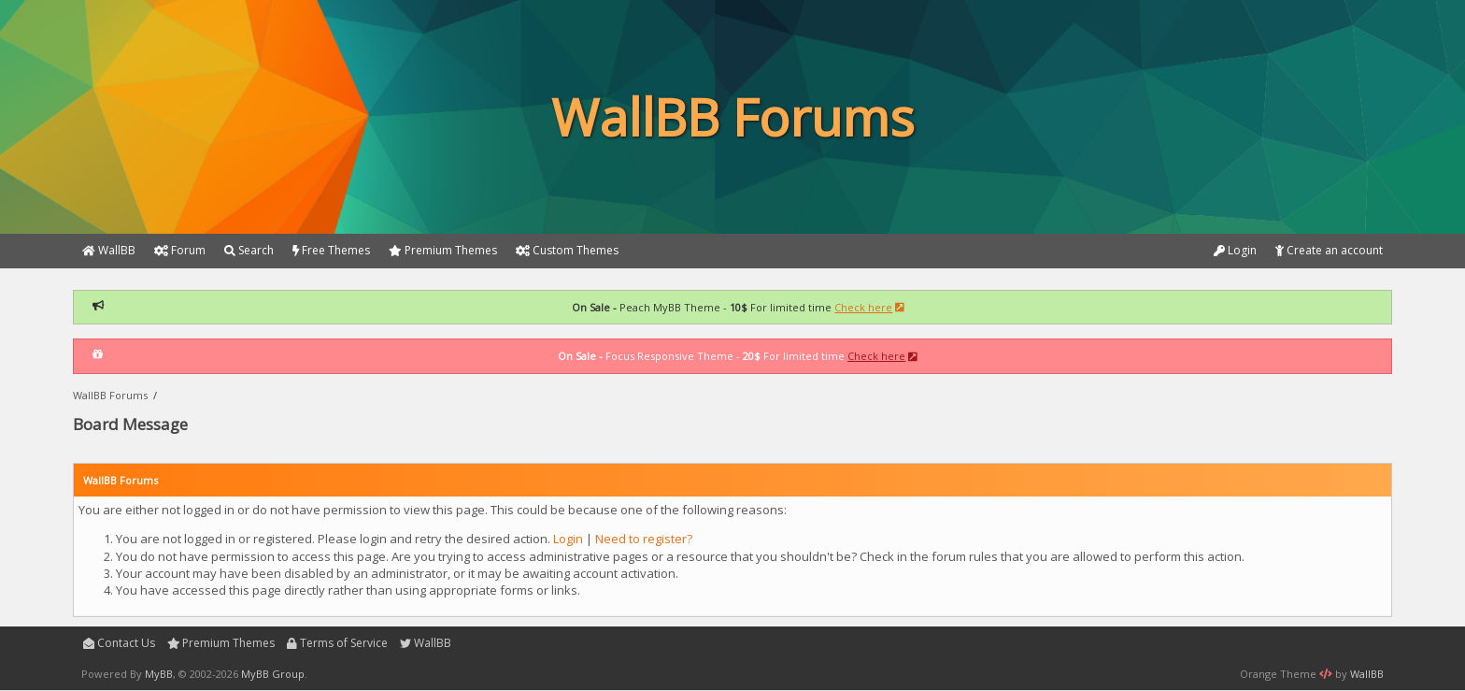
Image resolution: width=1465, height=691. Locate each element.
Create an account (1329, 250)
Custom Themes (567, 250)
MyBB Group (273, 674)
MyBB (159, 674)
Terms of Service (337, 643)
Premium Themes (221, 643)
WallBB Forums (110, 395)
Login (1235, 250)
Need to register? (643, 538)
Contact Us (119, 643)
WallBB (425, 643)
